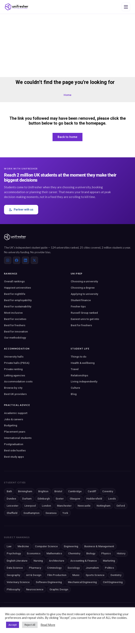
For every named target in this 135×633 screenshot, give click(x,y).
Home (67, 94)
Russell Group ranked (84, 312)
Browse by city (13, 387)
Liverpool (30, 505)
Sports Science (95, 575)
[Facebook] (16, 260)
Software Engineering (49, 582)
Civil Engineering (113, 582)
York (65, 512)
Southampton (31, 512)
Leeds (112, 498)
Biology (90, 553)
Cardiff (92, 491)
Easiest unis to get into (85, 319)
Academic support (15, 413)
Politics (109, 567)
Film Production (56, 575)
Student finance (81, 300)
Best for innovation (16, 331)
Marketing (109, 560)
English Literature (17, 560)
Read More (48, 625)
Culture (75, 387)
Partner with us (21, 209)
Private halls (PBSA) (16, 362)
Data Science (15, 567)
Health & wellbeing (83, 362)
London (46, 505)
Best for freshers (14, 325)
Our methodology (15, 337)
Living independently (84, 381)
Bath (9, 491)
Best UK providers (15, 394)
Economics (33, 553)
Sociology (74, 567)
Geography (13, 575)
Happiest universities (17, 287)
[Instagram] (7, 260)
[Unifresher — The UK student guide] (16, 6)
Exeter (60, 498)
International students (18, 437)
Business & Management (99, 546)
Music (76, 575)
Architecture (56, 560)
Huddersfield (94, 498)
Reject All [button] (29, 624)
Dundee (11, 498)
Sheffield (12, 512)
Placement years (14, 431)
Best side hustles (15, 450)
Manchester (64, 505)
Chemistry (74, 553)
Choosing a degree (83, 287)
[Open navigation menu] (126, 7)
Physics (106, 553)
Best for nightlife (14, 293)
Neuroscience (34, 589)
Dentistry (116, 575)
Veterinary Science (18, 582)
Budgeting (10, 425)
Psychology (14, 553)
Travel (75, 369)
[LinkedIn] (25, 260)
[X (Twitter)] (34, 260)
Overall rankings (14, 281)
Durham (27, 498)
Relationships (79, 375)
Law (9, 546)
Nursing (38, 560)
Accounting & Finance (83, 560)
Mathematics (54, 553)
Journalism (92, 567)
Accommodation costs (18, 381)
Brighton (43, 491)
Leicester (12, 505)
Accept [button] (12, 624)
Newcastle (84, 505)
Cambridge (75, 491)
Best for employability (18, 300)
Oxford (120, 505)
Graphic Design (59, 589)
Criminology (54, 567)
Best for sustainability (17, 306)
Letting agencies (14, 375)
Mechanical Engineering (82, 582)
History (121, 553)
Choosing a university (84, 281)
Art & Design (33, 575)
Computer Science (46, 546)
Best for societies (15, 319)
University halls (13, 356)
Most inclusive (13, 312)
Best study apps (14, 456)
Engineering (71, 546)
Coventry (107, 491)
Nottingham (103, 505)
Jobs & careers (13, 419)
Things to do (78, 356)
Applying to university (84, 293)
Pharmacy (35, 567)
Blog (74, 394)
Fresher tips (78, 306)
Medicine (23, 546)
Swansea (50, 512)
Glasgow (75, 498)
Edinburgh (44, 498)
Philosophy (13, 589)
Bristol (58, 491)
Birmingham (25, 491)
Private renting (13, 369)
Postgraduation (13, 444)
